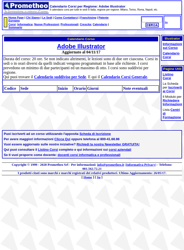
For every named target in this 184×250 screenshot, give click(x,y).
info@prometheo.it (110, 164)
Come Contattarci (66, 17)
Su (166, 22)
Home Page (16, 17)
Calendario (100, 24)
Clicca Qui (62, 139)
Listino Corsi (48, 149)
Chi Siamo (33, 17)
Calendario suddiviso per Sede (60, 77)
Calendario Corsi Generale (124, 77)
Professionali (69, 24)
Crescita (85, 24)
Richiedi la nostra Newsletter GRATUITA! (108, 144)
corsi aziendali (120, 149)
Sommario (15, 27)
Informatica (24, 24)
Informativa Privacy (140, 164)
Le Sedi (47, 17)
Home (88, 177)
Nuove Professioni (46, 24)
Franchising (88, 17)
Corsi (12, 24)
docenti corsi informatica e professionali (89, 155)
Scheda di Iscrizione (95, 134)
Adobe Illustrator (81, 46)
